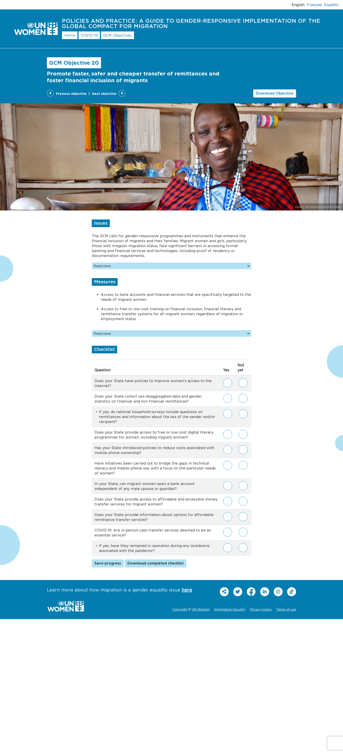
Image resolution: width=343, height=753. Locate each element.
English (298, 5)
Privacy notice (261, 609)
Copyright (179, 609)
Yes (228, 381)
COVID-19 (89, 35)
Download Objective (274, 93)
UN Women (201, 609)
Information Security (229, 609)
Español (331, 5)
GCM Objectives (117, 35)
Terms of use (286, 609)
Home (69, 35)
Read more (171, 266)
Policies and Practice (191, 23)
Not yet (243, 383)
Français (314, 5)
